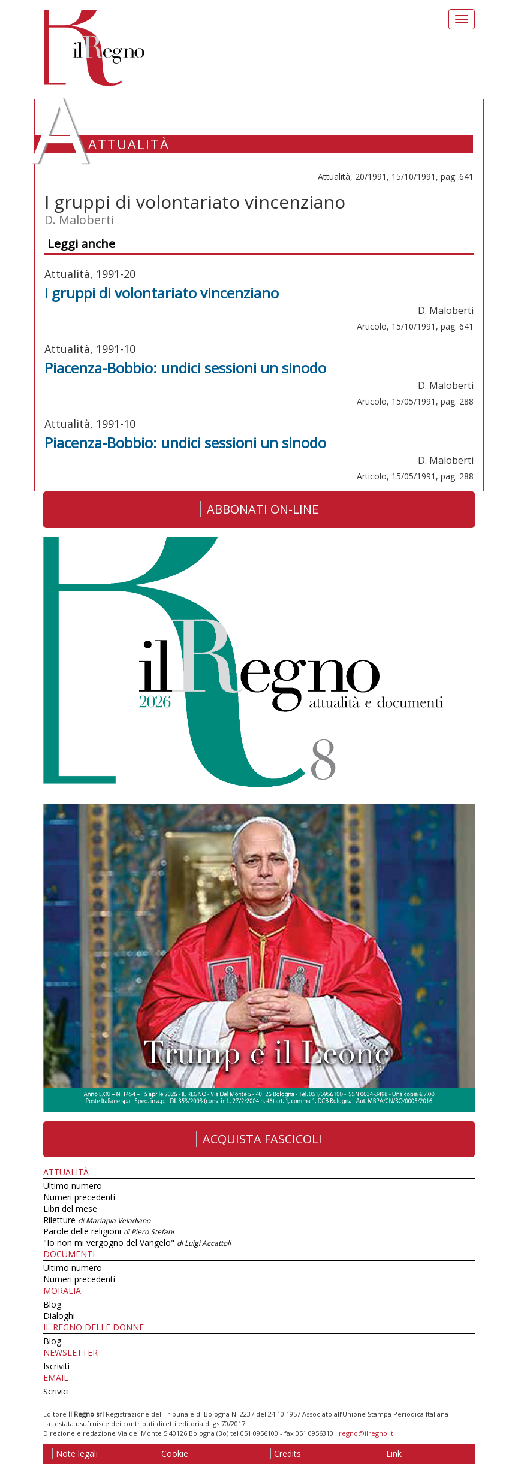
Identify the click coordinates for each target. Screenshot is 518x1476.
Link (392, 1453)
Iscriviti (56, 1366)
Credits (285, 1453)
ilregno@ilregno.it (364, 1433)
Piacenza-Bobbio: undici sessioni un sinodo (185, 368)
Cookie (173, 1453)
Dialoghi (59, 1315)
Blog (52, 1304)
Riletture (96, 1220)
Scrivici (56, 1391)
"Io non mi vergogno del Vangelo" (137, 1242)
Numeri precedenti (79, 1197)
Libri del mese (70, 1208)
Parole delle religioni (108, 1231)
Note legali (75, 1453)
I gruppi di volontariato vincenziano (161, 293)
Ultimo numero (72, 1185)
